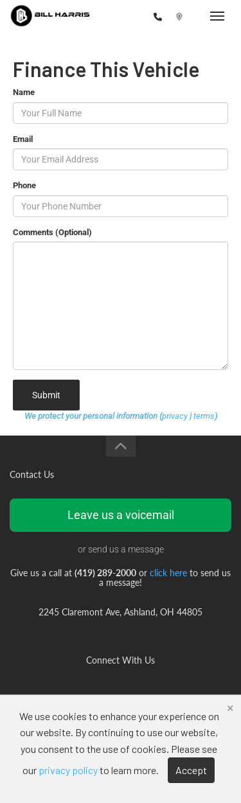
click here (168, 572)
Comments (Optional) (52, 232)
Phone (24, 185)
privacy (175, 416)
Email (23, 139)
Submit (46, 395)
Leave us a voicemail (120, 515)
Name (24, 92)
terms (204, 416)
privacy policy (68, 770)
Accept (191, 770)
